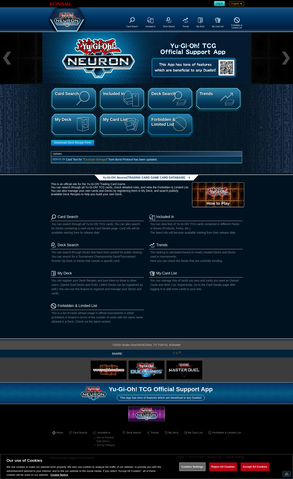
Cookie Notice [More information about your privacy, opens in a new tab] (59, 474)
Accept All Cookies (255, 466)
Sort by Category (105, 445)
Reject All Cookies (223, 466)
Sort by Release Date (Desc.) (105, 439)
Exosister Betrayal (95, 159)
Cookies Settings (192, 466)
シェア (177, 352)
